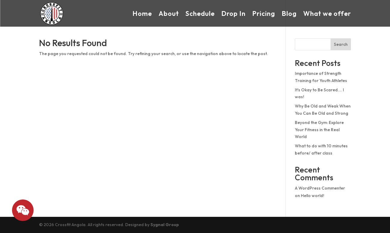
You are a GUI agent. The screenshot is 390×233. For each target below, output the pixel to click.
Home (142, 13)
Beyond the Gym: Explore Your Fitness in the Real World (319, 130)
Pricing (263, 13)
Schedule (200, 13)
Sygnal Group (164, 224)
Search (341, 44)
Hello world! (312, 195)
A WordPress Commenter (320, 188)
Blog (289, 13)
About (169, 13)
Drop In (233, 13)
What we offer (327, 13)
